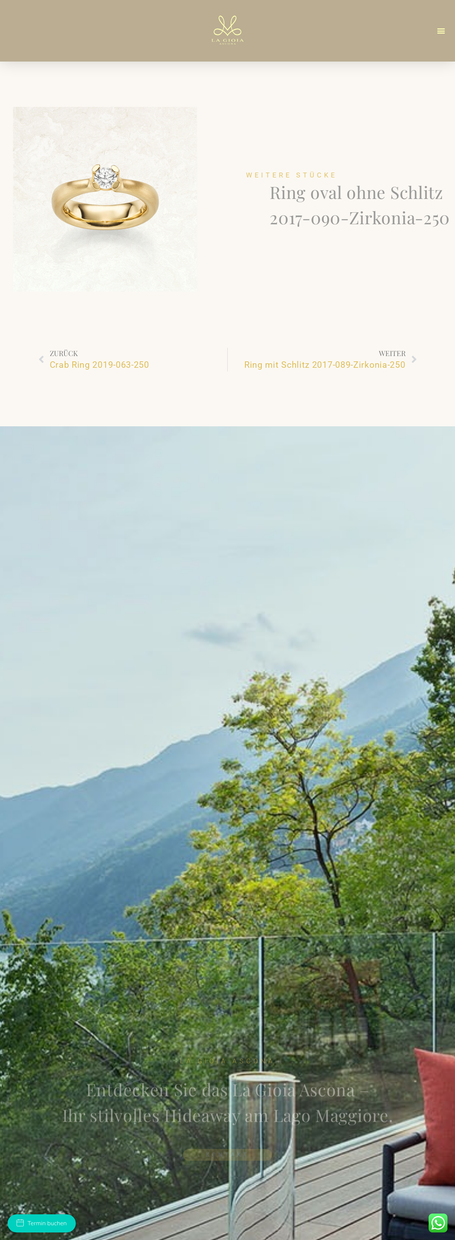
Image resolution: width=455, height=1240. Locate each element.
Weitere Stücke (320, 175)
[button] (441, 31)
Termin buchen (42, 1223)
